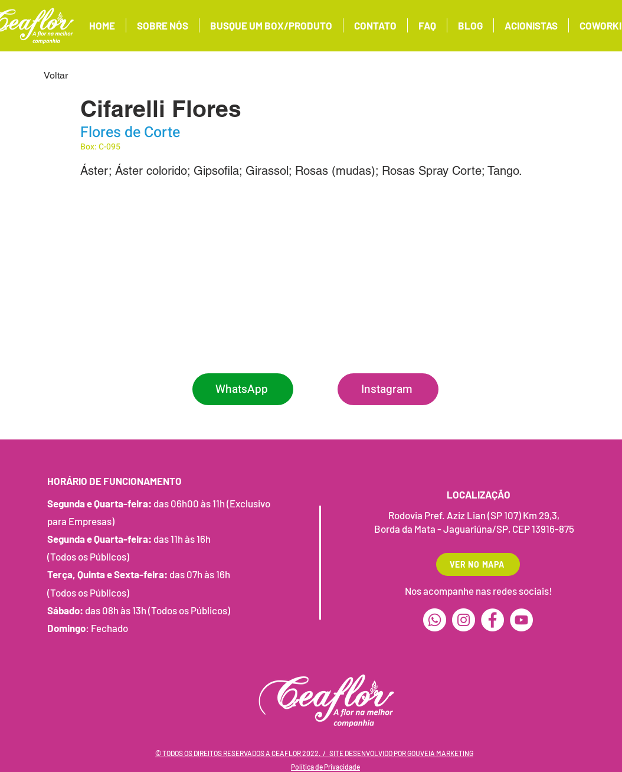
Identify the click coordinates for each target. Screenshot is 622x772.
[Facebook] (492, 619)
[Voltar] (83, 75)
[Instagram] (388, 389)
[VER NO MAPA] (478, 564)
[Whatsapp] (434, 619)
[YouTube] (521, 619)
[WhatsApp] (242, 389)
